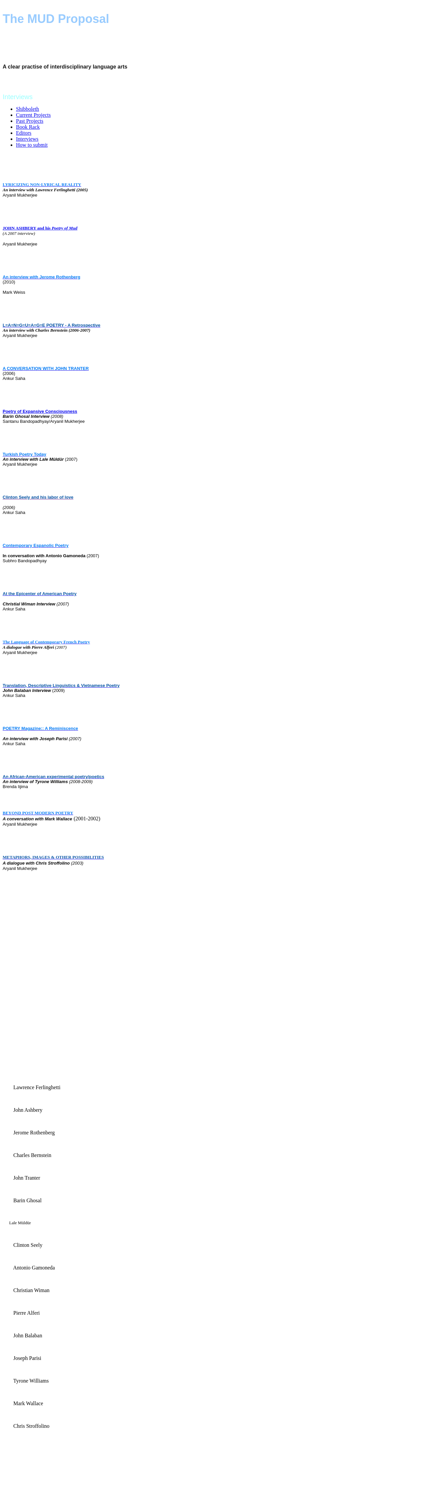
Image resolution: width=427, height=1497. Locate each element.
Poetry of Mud (64, 228)
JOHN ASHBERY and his (27, 228)
